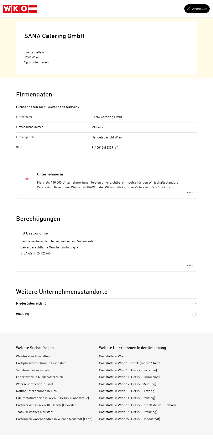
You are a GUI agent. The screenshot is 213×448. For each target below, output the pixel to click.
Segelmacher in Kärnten (33, 370)
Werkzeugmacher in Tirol (34, 384)
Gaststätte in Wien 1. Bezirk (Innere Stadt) (129, 363)
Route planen (36, 62)
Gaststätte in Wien (112, 356)
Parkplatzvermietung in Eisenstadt (41, 363)
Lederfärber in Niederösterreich (39, 377)
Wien (22, 315)
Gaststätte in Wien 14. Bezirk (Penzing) (127, 398)
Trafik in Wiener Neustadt (34, 412)
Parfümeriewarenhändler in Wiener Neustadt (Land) (54, 419)
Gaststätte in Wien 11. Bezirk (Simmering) (129, 377)
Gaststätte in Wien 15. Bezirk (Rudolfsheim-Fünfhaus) (138, 405)
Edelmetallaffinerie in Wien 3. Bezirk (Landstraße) (52, 398)
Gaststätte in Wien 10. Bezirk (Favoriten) (128, 370)
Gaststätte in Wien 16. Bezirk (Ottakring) (128, 412)
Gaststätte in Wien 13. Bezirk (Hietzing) (127, 391)
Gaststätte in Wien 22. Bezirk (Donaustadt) (129, 419)
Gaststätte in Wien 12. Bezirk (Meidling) (127, 384)
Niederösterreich (31, 304)
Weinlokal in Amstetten (33, 356)
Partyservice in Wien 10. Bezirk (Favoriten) (47, 405)
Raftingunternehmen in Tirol (37, 391)
